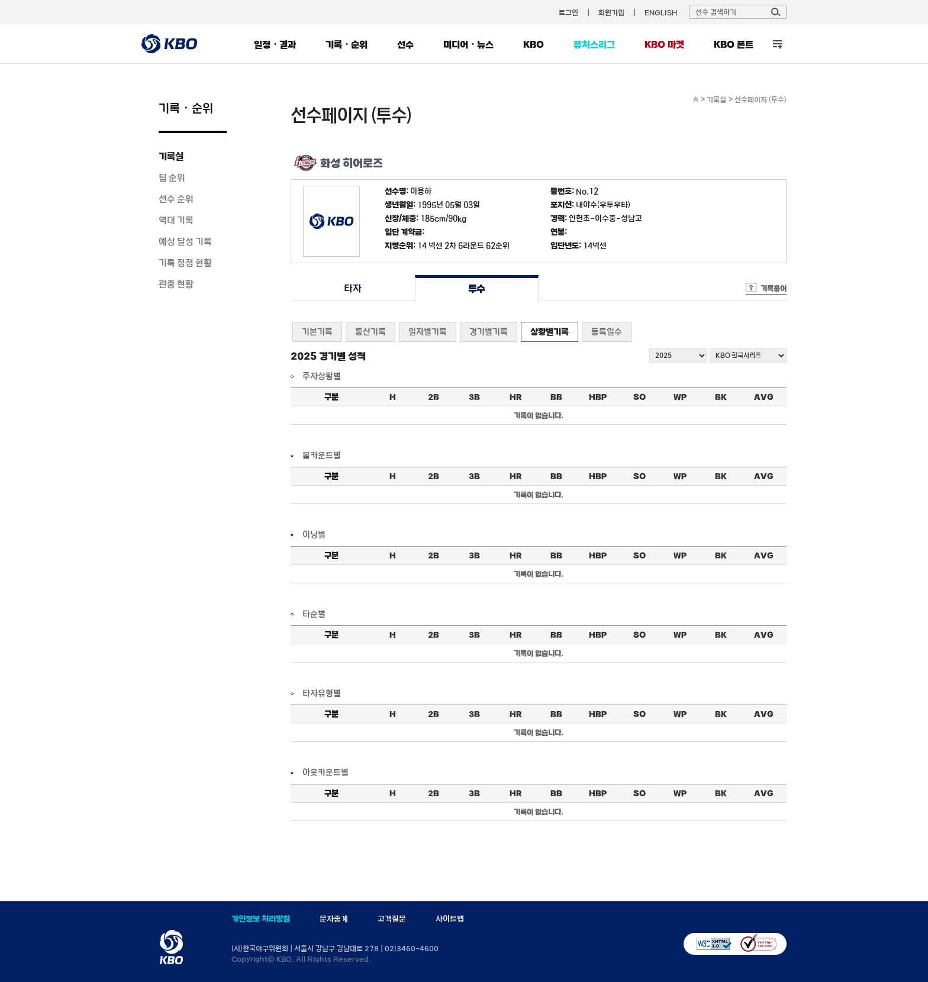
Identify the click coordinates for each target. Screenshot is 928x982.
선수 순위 (176, 198)
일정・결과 (275, 44)
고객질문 (392, 918)
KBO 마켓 (664, 44)
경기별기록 (488, 332)
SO (639, 397)
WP (680, 397)
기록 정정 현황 (185, 262)
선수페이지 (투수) (760, 99)
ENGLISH (661, 12)
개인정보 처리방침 (260, 918)
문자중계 (334, 918)
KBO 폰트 (733, 44)
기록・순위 (347, 44)
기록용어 (774, 288)
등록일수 (606, 332)
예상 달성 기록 (185, 241)
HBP (598, 397)
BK (721, 397)
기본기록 (317, 332)
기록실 (171, 156)
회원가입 (611, 12)
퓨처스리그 (594, 44)
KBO (533, 44)
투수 (476, 288)
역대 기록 (176, 220)
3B (474, 397)
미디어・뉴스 (468, 44)
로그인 (568, 12)
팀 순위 (172, 177)
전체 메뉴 (777, 44)
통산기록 (370, 332)
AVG (764, 397)
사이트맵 (450, 918)
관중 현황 (176, 284)
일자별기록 (427, 332)
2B (433, 397)
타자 (352, 288)
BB (556, 397)
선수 (405, 44)
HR (515, 397)
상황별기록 (549, 332)
